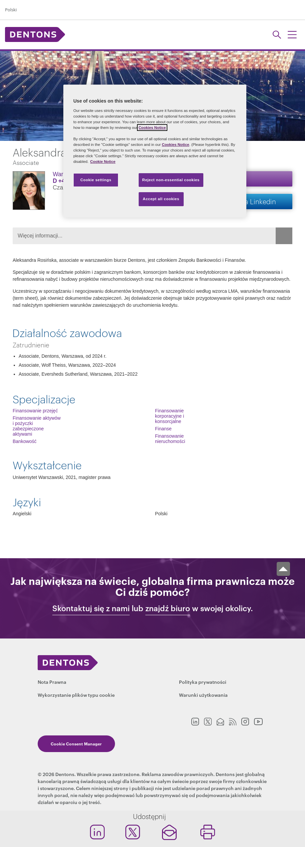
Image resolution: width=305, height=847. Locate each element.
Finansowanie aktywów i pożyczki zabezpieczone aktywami (37, 426)
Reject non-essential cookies (171, 180)
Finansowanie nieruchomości (170, 438)
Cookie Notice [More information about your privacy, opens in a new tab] (103, 162)
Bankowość (25, 441)
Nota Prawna (52, 681)
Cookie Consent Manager (76, 743)
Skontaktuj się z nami (91, 608)
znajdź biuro (167, 608)
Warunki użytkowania (203, 694)
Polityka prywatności (202, 681)
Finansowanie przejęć (35, 410)
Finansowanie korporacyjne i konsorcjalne (169, 416)
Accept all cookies (161, 199)
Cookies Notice (152, 128)
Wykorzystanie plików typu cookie (76, 694)
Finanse (163, 428)
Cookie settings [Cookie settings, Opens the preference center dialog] (95, 180)
